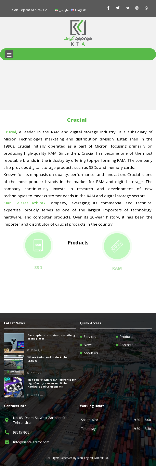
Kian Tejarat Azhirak (24, 203)
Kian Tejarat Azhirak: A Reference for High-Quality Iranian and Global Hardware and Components (51, 383)
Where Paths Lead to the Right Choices (47, 359)
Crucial (9, 132)
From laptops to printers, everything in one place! (51, 336)
